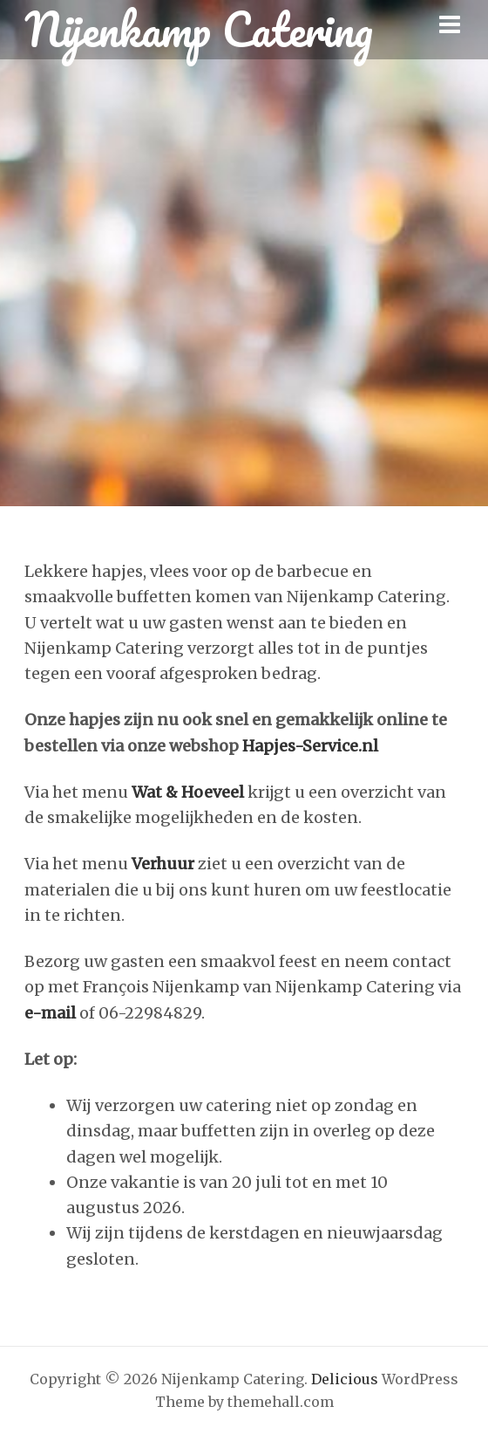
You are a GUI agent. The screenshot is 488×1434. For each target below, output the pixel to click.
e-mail (50, 1013)
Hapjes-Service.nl (308, 746)
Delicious (344, 1379)
